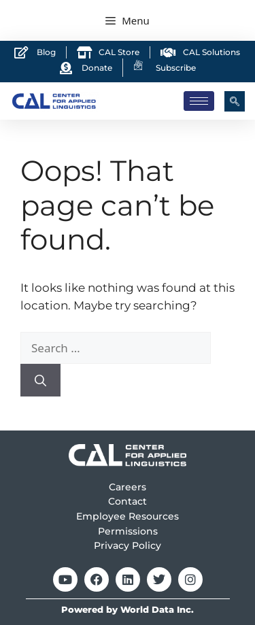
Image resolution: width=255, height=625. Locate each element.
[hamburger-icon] (199, 101)
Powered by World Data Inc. (127, 610)
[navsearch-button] (234, 101)
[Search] (40, 380)
